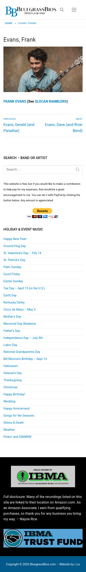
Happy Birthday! (14, 394)
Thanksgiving (12, 380)
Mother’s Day (12, 317)
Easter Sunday (13, 281)
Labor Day (10, 345)
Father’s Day (11, 331)
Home (8, 23)
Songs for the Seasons (18, 415)
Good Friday (11, 274)
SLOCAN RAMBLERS (51, 101)
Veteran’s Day (12, 373)
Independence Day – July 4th (23, 338)
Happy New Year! (15, 239)
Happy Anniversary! (16, 408)
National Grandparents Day (21, 352)
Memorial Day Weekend (19, 324)
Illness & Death (13, 423)
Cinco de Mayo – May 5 (19, 309)
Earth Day (9, 295)
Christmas (10, 387)
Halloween (10, 366)
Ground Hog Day (14, 246)
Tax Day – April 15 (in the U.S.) (24, 288)
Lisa (77, 564)
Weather (9, 430)
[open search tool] (62, 10)
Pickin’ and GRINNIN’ (17, 437)
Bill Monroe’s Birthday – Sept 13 (25, 359)
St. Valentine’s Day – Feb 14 (22, 253)
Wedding (9, 401)
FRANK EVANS (14, 101)
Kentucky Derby (14, 302)
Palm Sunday (12, 267)
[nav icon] (74, 9)
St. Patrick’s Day (14, 260)
